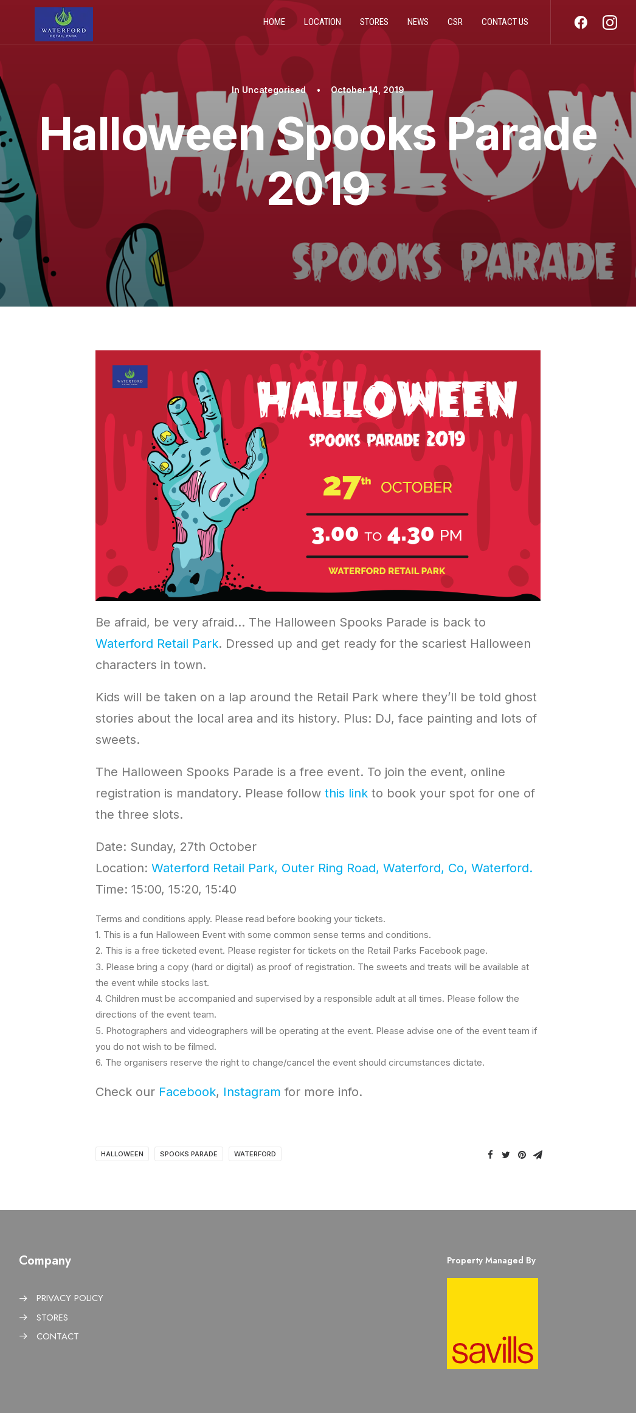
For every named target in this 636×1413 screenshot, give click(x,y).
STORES (52, 1317)
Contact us (505, 26)
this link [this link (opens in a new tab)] (346, 793)
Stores (374, 26)
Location (322, 26)
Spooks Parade (189, 1154)
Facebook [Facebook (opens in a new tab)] (187, 1092)
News (418, 26)
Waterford (255, 1154)
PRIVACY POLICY (69, 1298)
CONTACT (57, 1336)
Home (274, 26)
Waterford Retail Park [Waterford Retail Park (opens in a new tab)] (156, 643)
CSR (455, 26)
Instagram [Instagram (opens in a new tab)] (252, 1092)
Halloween (122, 1154)
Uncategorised (274, 90)
